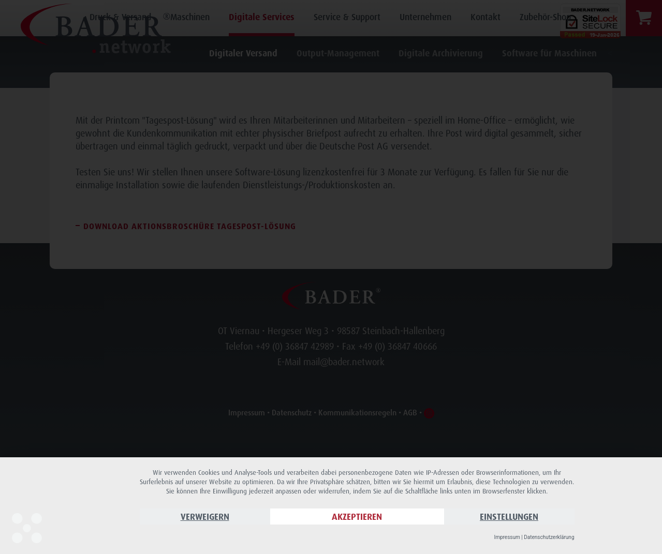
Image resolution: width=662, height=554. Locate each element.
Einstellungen (509, 516)
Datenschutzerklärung (549, 537)
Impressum (507, 537)
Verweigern (205, 516)
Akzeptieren (357, 516)
